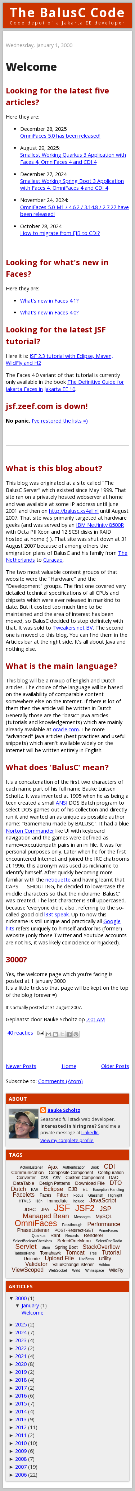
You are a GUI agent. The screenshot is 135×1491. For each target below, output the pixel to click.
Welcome (31, 66)
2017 (21, 1387)
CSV (56, 1178)
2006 (21, 1474)
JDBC (30, 1209)
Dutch (18, 1189)
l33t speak (56, 914)
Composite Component (71, 1172)
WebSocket (58, 1271)
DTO (116, 1183)
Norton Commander (30, 830)
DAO (113, 1177)
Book (95, 1167)
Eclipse (53, 1189)
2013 (21, 1419)
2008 (21, 1458)
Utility (105, 1258)
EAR (35, 1190)
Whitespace (94, 1271)
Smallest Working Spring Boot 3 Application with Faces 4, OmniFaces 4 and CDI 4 (72, 184)
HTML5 (25, 1201)
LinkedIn (90, 1132)
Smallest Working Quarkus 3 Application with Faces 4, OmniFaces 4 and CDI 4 (73, 158)
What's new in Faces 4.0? (49, 312)
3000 (21, 1298)
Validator (36, 1264)
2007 (21, 1466)
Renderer (93, 1235)
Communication (27, 1172)
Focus (78, 1195)
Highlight (115, 1195)
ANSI (61, 802)
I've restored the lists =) (60, 420)
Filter (62, 1195)
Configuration (110, 1172)
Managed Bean (46, 1216)
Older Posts (115, 1066)
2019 (21, 1371)
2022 (21, 1348)
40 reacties (20, 1032)
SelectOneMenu (74, 1240)
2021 (21, 1356)
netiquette (58, 879)
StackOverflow (101, 1247)
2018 (21, 1379)
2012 (21, 1427)
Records (71, 1236)
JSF (62, 1208)
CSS (44, 1178)
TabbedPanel (24, 1253)
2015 (21, 1403)
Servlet (25, 1246)
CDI (109, 1166)
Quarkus (38, 1236)
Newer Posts (21, 1066)
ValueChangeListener (73, 1264)
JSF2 (85, 1208)
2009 (21, 1451)
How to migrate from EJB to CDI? (60, 233)
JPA (45, 1209)
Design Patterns (54, 1183)
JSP (105, 1208)
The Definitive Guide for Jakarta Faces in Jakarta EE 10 (65, 385)
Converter (26, 1177)
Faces (45, 1195)
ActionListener (31, 1167)
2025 (21, 1324)
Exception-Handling (108, 1190)
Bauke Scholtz (64, 1110)
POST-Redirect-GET (74, 1230)
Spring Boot (66, 1247)
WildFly (116, 1270)
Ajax (53, 1167)
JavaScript (102, 1200)
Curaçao (53, 559)
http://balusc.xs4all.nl (74, 510)
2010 (21, 1443)
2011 (21, 1435)
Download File (90, 1183)
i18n (39, 1201)
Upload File (59, 1258)
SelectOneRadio (109, 1241)
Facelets (24, 1195)
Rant (55, 1235)
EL (85, 1189)
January (30, 1305)
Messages (82, 1217)
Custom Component (85, 1177)
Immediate (58, 1201)
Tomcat (75, 1253)
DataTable (24, 1183)
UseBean (86, 1259)
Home (69, 1066)
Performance (104, 1224)
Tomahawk (50, 1253)
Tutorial (111, 1253)
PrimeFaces (108, 1231)
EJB (73, 1189)
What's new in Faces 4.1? (49, 300)
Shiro (45, 1248)
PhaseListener (33, 1230)
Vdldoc (104, 1265)
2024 (21, 1332)
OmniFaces (36, 1223)
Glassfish (95, 1195)
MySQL (103, 1216)
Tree (93, 1253)
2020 (21, 1364)
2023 (21, 1340)
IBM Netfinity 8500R (100, 524)
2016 (21, 1395)
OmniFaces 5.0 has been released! (60, 135)
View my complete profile (67, 1140)
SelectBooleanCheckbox (32, 1241)
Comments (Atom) (60, 1081)
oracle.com (66, 729)
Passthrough (72, 1225)
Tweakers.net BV (73, 627)
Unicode (32, 1258)
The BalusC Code (67, 12)
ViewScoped (28, 1270)
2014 (21, 1411)
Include (78, 1201)
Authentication (74, 1167)
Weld (76, 1271)
